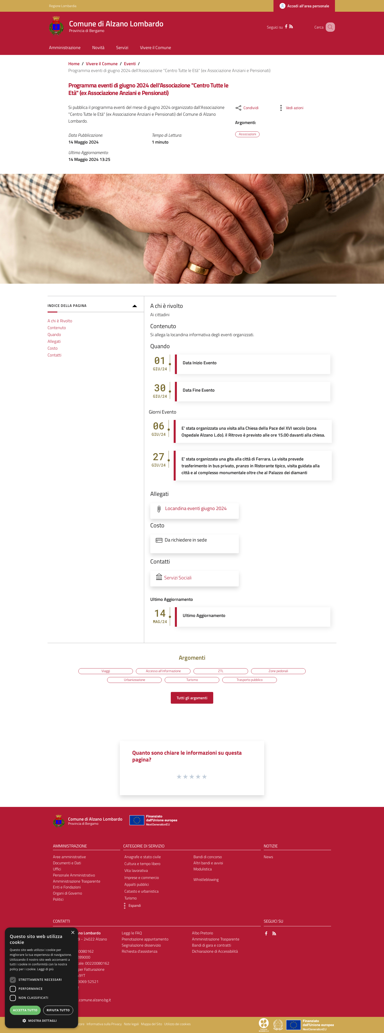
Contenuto (57, 327)
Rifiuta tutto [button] (58, 1010)
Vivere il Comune (102, 63)
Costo (53, 348)
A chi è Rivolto (60, 321)
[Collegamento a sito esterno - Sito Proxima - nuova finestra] (264, 1024)
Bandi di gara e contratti (211, 945)
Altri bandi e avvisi (208, 863)
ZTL (220, 671)
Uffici (57, 869)
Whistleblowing (206, 879)
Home (74, 63)
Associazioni (247, 134)
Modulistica (202, 869)
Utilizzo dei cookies (177, 1024)
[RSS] (286, 26)
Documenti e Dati (67, 863)
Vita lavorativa (136, 870)
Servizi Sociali (178, 577)
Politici (58, 899)
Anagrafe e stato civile (142, 857)
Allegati (54, 341)
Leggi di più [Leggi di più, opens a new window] (45, 969)
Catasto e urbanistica (141, 891)
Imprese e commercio (141, 877)
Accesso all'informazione (163, 671)
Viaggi (105, 671)
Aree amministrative (69, 857)
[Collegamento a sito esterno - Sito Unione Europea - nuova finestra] (152, 821)
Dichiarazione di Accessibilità (215, 951)
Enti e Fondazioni (67, 887)
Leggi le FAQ (132, 933)
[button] (131, 906)
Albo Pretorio (202, 933)
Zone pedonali (278, 671)
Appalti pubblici (136, 884)
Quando (54, 334)
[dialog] (41, 978)
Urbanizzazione (134, 679)
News (268, 857)
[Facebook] (282, 26)
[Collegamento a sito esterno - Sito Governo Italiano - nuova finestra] (278, 1024)
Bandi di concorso (207, 857)
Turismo (192, 679)
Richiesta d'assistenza (139, 951)
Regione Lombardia (62, 5)
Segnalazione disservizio (141, 945)
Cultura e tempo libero (142, 863)
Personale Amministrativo (74, 875)
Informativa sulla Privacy (104, 1024)
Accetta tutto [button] (25, 1010)
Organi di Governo (67, 893)
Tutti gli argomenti (192, 698)
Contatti (54, 355)
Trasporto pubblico (250, 679)
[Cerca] (329, 27)
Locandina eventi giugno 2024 (196, 508)
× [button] (72, 933)
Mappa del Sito (151, 1024)
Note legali (131, 1024)
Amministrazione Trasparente (76, 881)
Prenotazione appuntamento (145, 939)
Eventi (130, 63)
